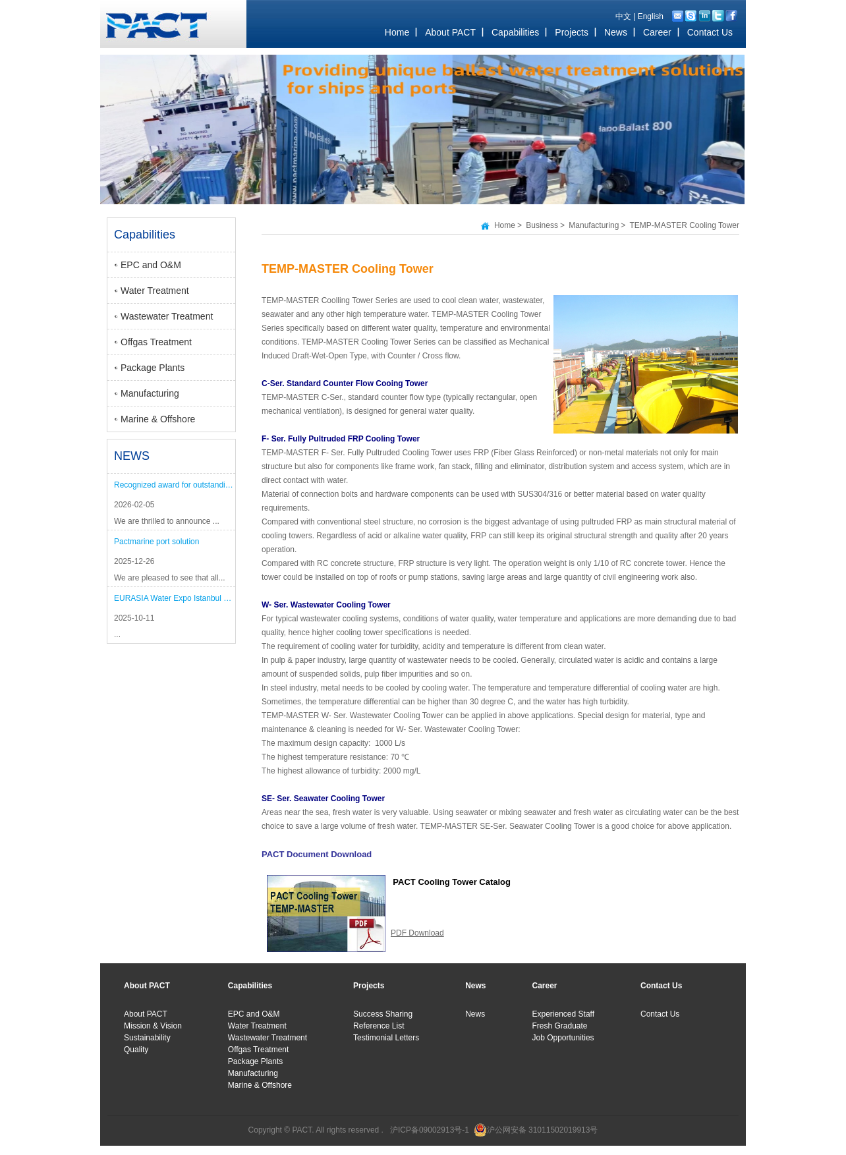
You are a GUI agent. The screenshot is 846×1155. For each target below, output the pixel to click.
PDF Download (417, 933)
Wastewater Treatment (167, 316)
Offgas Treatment (156, 342)
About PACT (145, 1014)
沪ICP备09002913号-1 (429, 1130)
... (117, 634)
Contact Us (659, 1014)
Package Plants (152, 367)
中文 (623, 16)
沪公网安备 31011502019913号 (542, 1130)
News (475, 1014)
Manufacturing (150, 393)
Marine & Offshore (158, 419)
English (650, 16)
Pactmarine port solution (156, 541)
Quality (136, 1049)
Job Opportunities (563, 1037)
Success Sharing (382, 1014)
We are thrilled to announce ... (166, 521)
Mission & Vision (153, 1025)
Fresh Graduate (560, 1025)
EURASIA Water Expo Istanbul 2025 (174, 598)
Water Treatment (155, 290)
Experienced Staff (563, 1014)
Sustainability (147, 1037)
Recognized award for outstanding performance (174, 485)
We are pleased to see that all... (169, 577)
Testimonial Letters (386, 1037)
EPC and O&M (151, 265)
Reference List (378, 1025)
